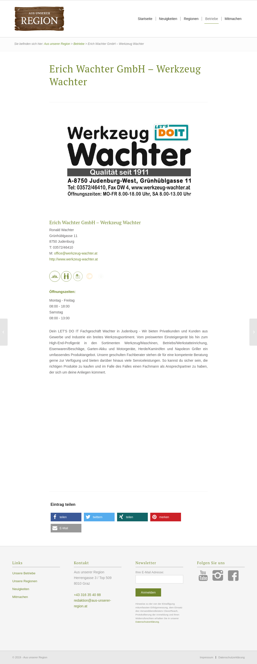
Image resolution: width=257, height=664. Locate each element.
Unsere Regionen (24, 581)
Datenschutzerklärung (147, 621)
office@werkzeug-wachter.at (75, 253)
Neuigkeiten (20, 589)
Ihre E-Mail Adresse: (150, 572)
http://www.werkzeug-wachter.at (73, 259)
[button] (66, 517)
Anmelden (148, 592)
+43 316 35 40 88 (87, 595)
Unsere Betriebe (23, 573)
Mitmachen (20, 597)
